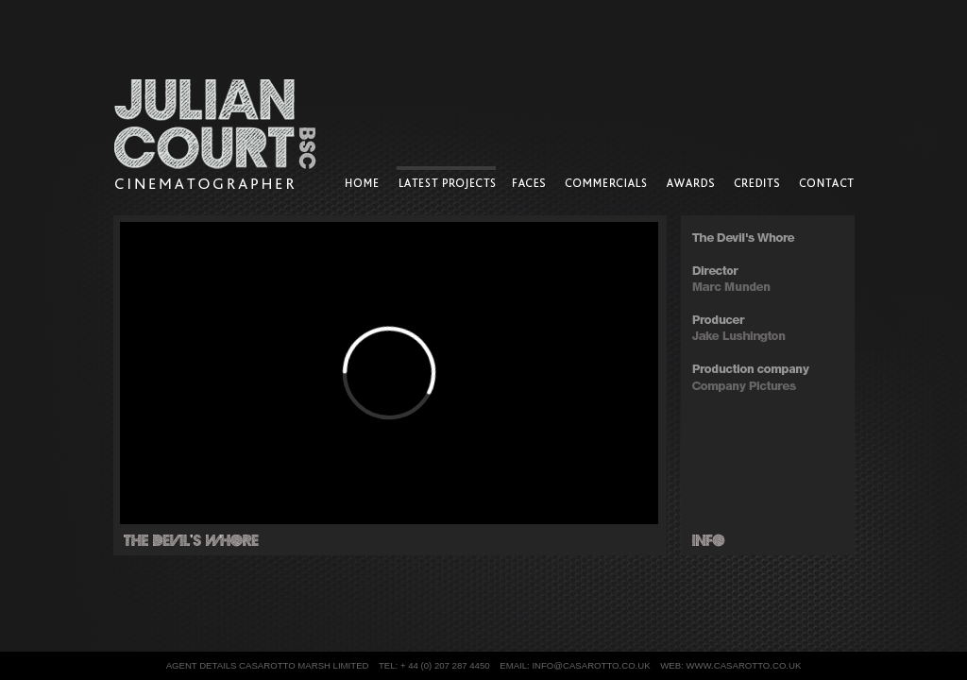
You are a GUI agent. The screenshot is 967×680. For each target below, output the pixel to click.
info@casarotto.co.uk (591, 665)
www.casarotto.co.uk (743, 665)
